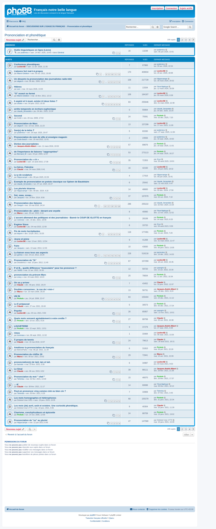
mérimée (20, 220)
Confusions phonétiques (27, 64)
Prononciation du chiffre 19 (28, 354)
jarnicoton (161, 252)
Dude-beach (22, 139)
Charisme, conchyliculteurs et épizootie (34, 412)
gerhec (20, 255)
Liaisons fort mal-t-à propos (28, 71)
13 (108, 256)
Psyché (18, 310)
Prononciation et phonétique (25, 35)
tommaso (21, 335)
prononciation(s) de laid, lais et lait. (32, 362)
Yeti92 (19, 270)
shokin (19, 103)
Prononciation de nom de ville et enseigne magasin (40, 137)
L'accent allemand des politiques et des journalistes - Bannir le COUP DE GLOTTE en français (62, 217)
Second (18, 115)
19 (115, 206)
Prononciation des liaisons (28, 203)
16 (105, 206)
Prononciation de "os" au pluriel (30, 420)
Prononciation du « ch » (26, 159)
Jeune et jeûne (21, 239)
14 (112, 256)
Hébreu (17, 86)
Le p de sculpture (23, 175)
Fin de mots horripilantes (27, 231)
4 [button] (189, 39)
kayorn (20, 233)
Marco (19, 213)
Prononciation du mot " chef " (29, 376)
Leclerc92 (21, 67)
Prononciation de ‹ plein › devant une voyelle (37, 211)
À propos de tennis (24, 339)
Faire (16, 246)
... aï (16, 384)
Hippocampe (162, 79)
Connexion (171, 8)
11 (115, 74)
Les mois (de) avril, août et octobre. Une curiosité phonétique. (46, 405)
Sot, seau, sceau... (23, 195)
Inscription (157, 8)
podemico (25, 53)
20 (119, 206)
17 (108, 206)
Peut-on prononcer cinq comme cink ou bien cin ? (40, 391)
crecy (19, 277)
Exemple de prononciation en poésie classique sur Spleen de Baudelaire (51, 181)
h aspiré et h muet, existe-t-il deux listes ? (35, 101)
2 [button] (182, 39)
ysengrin (160, 268)
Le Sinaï (18, 369)
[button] (193, 40)
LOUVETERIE (21, 326)
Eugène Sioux (21, 224)
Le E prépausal (22, 304)
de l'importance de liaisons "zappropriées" (36, 151)
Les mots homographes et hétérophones (35, 398)
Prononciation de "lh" (25, 260)
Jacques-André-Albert (26, 146)
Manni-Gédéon (23, 73)
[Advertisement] (100, 481)
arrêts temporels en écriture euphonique (35, 109)
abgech (20, 81)
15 (115, 256)
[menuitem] (22, 21)
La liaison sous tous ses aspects (31, 252)
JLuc (159, 159)
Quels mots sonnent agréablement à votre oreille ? (40, 318)
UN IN (17, 296)
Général (61, 53)
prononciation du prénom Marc (30, 275)
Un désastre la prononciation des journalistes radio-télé (43, 79)
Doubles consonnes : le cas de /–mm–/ (34, 289)
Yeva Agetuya (162, 86)
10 (112, 74)
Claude (20, 169)
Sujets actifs (186, 8)
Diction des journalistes (26, 144)
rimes (17, 333)
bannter (20, 364)
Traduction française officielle (96, 518)
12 (119, 74)
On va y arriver (21, 282)
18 (112, 206)
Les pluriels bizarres (24, 188)
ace (18, 89)
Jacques (20, 197)
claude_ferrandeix (24, 111)
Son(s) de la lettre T (24, 130)
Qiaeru (111, 518)
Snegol (20, 205)
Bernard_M (21, 154)
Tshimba (20, 379)
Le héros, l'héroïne (23, 167)
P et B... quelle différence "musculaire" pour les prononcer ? (45, 268)
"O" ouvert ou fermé (24, 93)
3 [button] (185, 39)
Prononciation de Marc (26, 123)
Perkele (160, 115)
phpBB (92, 515)
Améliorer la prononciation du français (34, 347)
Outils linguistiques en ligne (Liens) (32, 50)
